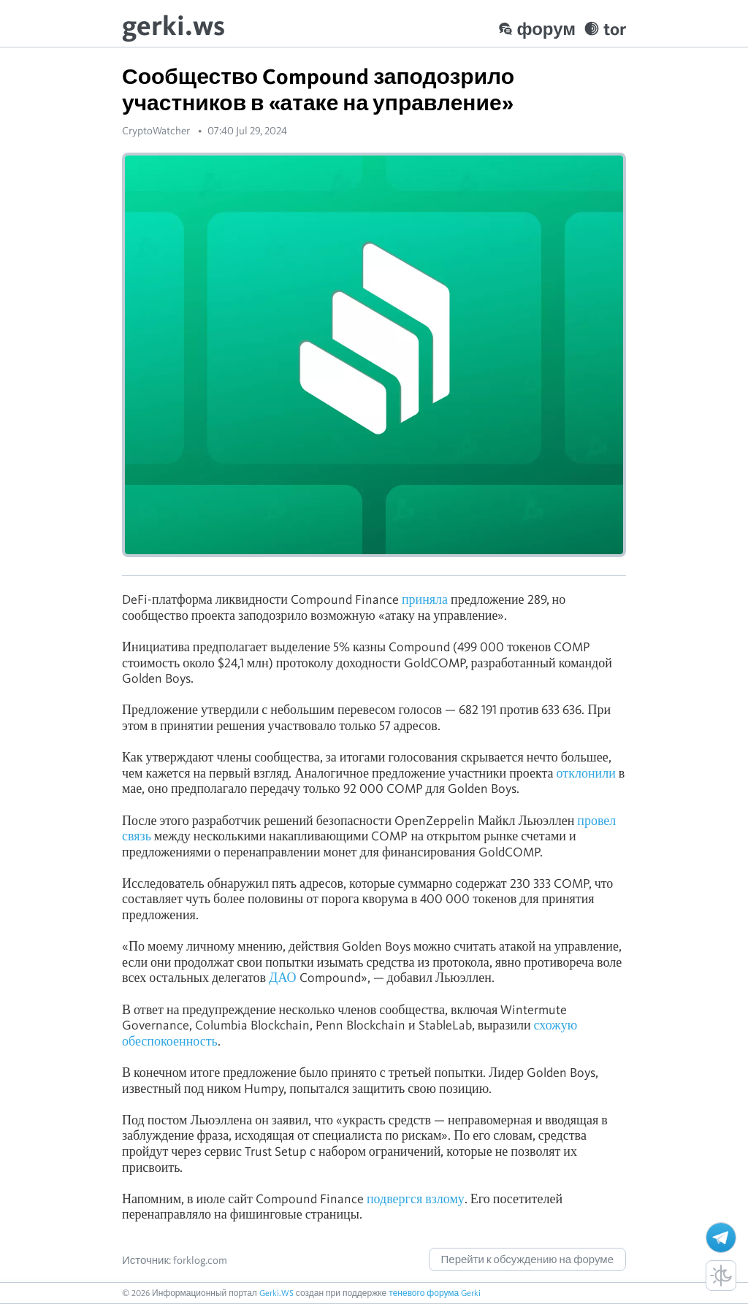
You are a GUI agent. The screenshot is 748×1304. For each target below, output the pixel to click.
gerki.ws (173, 25)
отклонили (586, 773)
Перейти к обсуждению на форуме (527, 1259)
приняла (425, 599)
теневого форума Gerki (435, 1292)
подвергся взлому (416, 1198)
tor (605, 28)
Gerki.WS (276, 1292)
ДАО (282, 977)
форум (537, 28)
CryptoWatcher (156, 130)
